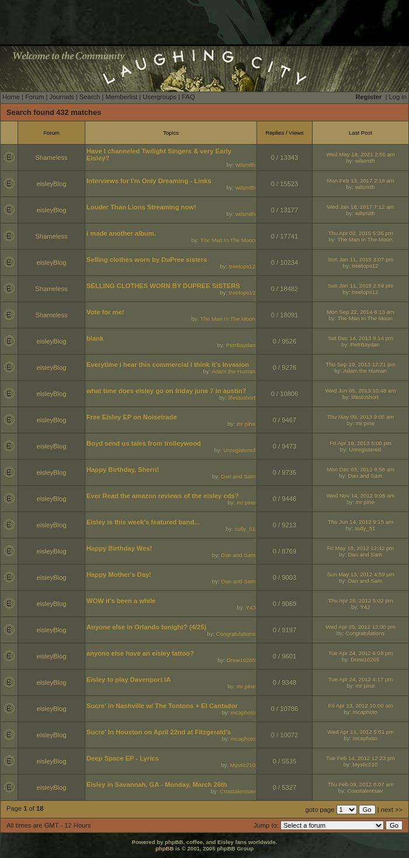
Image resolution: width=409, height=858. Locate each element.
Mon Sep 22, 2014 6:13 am (360, 312)
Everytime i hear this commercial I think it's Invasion (167, 364)
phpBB (164, 848)
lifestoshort (241, 397)
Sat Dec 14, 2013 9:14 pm (360, 338)
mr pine (246, 424)
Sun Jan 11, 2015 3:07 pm (361, 259)
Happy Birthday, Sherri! (122, 469)
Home (11, 96)
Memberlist (121, 96)
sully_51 (245, 529)
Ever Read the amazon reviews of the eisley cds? (162, 495)
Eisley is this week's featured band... (143, 522)
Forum (34, 96)
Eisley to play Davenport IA (128, 679)
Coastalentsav (237, 791)
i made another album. (121, 233)
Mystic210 (242, 765)
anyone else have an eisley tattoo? (140, 653)
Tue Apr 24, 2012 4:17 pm (360, 679)
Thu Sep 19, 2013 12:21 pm (361, 364)
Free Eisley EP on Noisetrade (131, 417)
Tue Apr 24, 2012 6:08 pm (360, 653)
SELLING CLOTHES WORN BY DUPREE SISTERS (163, 285)
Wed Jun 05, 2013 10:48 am (360, 390)
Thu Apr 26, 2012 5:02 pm (360, 600)
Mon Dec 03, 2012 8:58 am (360, 469)
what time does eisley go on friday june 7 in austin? (166, 390)
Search (89, 96)
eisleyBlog (52, 183)
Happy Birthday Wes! (119, 548)
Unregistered (239, 450)
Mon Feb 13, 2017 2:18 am (360, 180)
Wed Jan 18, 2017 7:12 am (360, 207)
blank (94, 338)
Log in (398, 96)
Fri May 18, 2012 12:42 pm (360, 548)
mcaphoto (243, 712)
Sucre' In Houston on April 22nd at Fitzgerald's (158, 732)
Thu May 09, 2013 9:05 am (360, 417)
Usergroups (159, 96)
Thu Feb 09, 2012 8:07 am (360, 784)
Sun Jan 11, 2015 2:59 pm (361, 285)
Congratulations (235, 634)
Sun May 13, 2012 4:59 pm (360, 574)
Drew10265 (241, 660)
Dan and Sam (238, 476)
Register (369, 96)
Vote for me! (105, 312)
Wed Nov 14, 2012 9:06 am (361, 495)
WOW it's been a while (120, 600)
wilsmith (245, 165)
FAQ (188, 96)
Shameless (51, 157)
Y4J (250, 607)
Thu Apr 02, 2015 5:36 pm (360, 233)
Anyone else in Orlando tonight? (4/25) (146, 627)
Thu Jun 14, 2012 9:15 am (360, 522)
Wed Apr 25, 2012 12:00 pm (360, 627)
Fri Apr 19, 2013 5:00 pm (360, 443)
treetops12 (242, 266)
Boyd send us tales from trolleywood (143, 443)
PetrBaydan (240, 345)
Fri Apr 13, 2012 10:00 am (360, 705)
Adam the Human (233, 371)
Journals (61, 96)
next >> (392, 809)
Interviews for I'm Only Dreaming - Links (148, 180)
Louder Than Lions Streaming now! (141, 207)
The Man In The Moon (227, 240)
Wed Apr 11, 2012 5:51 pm (360, 732)
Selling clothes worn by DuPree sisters (146, 259)
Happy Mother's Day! (118, 574)
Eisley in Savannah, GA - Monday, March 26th (156, 784)
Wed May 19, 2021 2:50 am (360, 154)
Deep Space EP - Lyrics (122, 758)
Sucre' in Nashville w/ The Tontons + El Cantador (162, 705)
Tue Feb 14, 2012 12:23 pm (360, 758)
